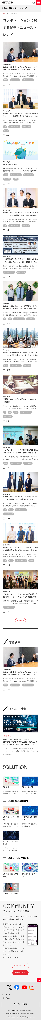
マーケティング (28, 174)
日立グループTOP (20, 1004)
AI (4, 319)
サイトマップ (6, 995)
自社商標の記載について (12, 1013)
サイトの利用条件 (13, 1010)
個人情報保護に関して (26, 1010)
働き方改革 (7, 179)
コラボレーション (28, 80)
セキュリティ (26, 126)
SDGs (5, 80)
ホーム (5, 13)
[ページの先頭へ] (39, 980)
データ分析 (30, 319)
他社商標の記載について (27, 1013)
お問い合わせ (6, 998)
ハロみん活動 (27, 463)
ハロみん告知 (21, 272)
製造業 (6, 131)
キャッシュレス (15, 80)
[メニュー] (38, 2)
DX (5, 126)
